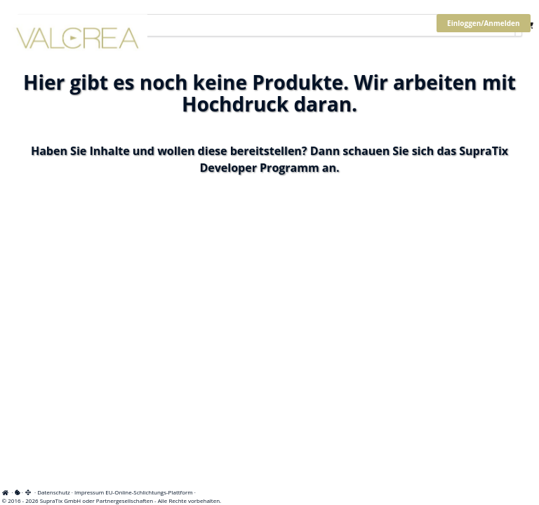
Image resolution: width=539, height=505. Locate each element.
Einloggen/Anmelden (483, 23)
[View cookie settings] (17, 492)
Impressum (89, 492)
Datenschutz (53, 492)
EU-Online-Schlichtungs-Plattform (148, 492)
